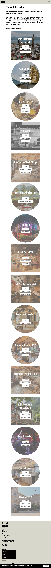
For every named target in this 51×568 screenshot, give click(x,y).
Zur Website (25, 46)
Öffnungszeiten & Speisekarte (25, 201)
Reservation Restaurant (25, 49)
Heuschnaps (5, 535)
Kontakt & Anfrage (25, 111)
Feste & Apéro (25, 355)
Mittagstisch (25, 263)
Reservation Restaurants (25, 169)
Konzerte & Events (25, 445)
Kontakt (4, 537)
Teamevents (5, 532)
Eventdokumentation (25, 261)
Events (4, 530)
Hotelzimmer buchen (25, 52)
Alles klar (46, 565)
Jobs (3, 533)
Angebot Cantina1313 (25, 138)
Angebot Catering (25, 108)
